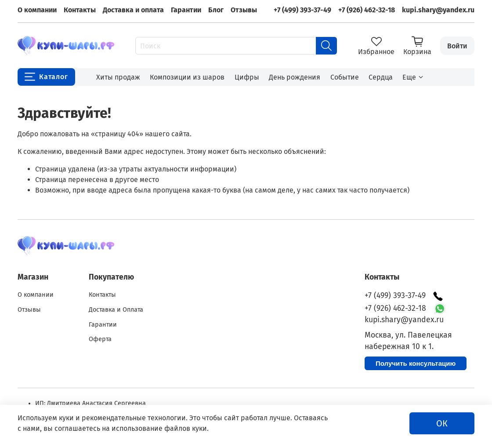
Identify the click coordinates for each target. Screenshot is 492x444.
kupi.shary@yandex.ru (438, 10)
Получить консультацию (416, 363)
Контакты (80, 10)
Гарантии (186, 10)
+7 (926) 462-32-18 (366, 10)
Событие (344, 77)
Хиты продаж (118, 77)
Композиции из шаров (187, 77)
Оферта (100, 339)
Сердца (381, 77)
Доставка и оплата (133, 10)
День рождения (294, 77)
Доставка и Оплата (116, 309)
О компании (37, 10)
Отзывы (244, 10)
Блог (216, 10)
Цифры (247, 77)
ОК (442, 423)
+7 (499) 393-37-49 (302, 10)
